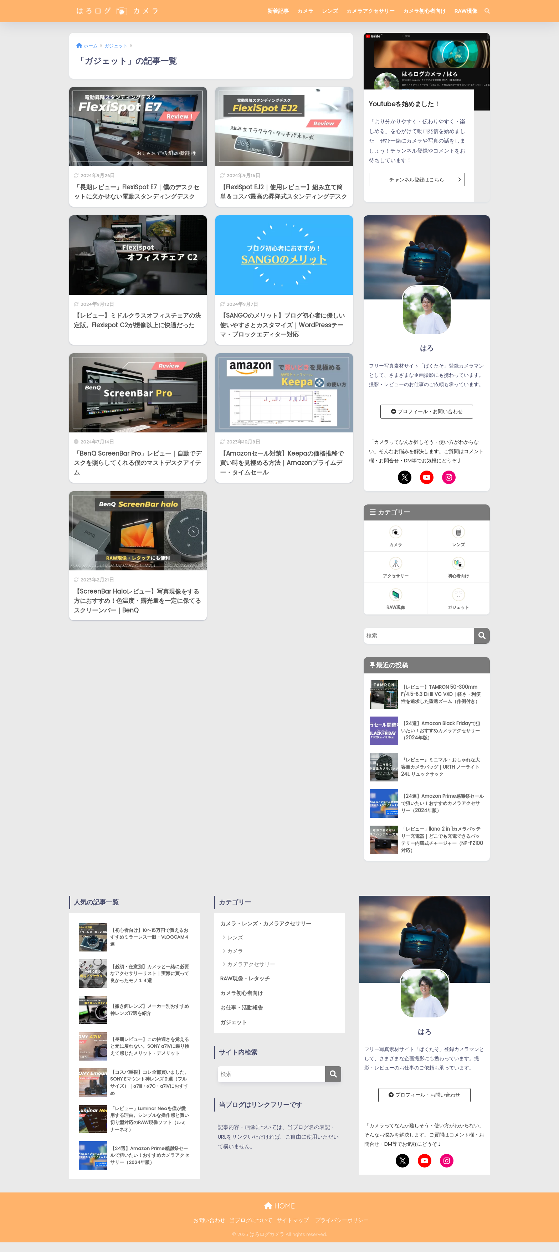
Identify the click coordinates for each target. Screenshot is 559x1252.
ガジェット (233, 1022)
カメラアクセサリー (371, 11)
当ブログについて (251, 1220)
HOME (279, 1205)
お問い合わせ (209, 1220)
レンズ (330, 11)
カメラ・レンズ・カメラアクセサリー (265, 923)
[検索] (483, 11)
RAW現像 (466, 11)
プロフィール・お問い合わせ (427, 411)
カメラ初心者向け (424, 11)
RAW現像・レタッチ (245, 978)
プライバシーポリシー (342, 1220)
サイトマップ (293, 1220)
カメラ (305, 11)
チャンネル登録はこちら (427, 179)
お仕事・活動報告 (241, 1007)
